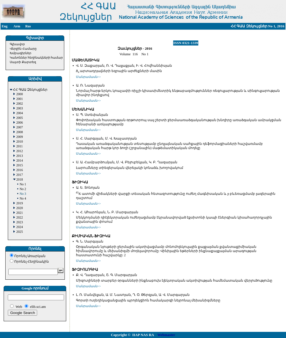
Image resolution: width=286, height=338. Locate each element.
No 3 (23, 194)
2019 (19, 203)
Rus (28, 26)
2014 (19, 160)
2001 (19, 99)
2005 (19, 118)
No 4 (23, 198)
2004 (19, 113)
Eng (5, 26)
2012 (19, 151)
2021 (19, 213)
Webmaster (166, 335)
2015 (19, 165)
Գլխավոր (17, 44)
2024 (19, 227)
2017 (19, 175)
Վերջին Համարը (23, 48)
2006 (19, 122)
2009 (19, 137)
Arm (16, 26)
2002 (19, 104)
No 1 (23, 184)
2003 (19, 108)
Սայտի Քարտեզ (23, 62)
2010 (19, 141)
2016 (19, 170)
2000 (19, 94)
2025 (19, 232)
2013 (19, 156)
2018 (19, 179)
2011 (19, 146)
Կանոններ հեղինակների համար (36, 57)
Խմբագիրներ (20, 53)
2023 (19, 222)
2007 (19, 127)
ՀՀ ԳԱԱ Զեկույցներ (30, 90)
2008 (19, 132)
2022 (19, 217)
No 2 (23, 189)
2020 (19, 208)
